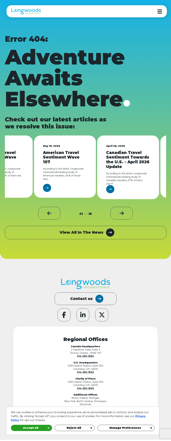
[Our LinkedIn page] (83, 316)
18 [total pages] (90, 214)
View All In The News (86, 233)
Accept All (30, 427)
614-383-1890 (85, 357)
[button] (56, 214)
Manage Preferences (125, 427)
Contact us (87, 299)
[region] (42, 420)
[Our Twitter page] (102, 316)
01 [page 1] (81, 214)
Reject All (74, 427)
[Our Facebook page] (63, 316)
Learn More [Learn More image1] (60, 188)
